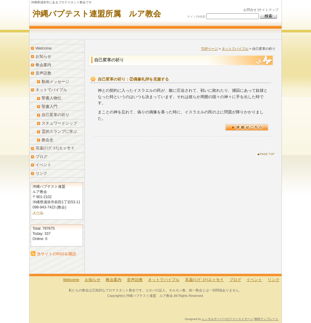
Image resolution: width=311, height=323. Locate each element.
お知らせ (43, 56)
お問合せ (250, 10)
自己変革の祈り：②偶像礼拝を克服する (133, 79)
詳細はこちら (246, 127)
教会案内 (43, 65)
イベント (43, 165)
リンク (41, 173)
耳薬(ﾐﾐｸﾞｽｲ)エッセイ (55, 148)
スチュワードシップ (59, 123)
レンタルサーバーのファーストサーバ (227, 319)
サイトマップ (268, 10)
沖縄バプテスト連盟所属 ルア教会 (96, 13)
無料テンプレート (266, 319)
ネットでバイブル (235, 48)
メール (37, 212)
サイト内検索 (196, 16)
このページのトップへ (267, 155)
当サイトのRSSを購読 (56, 254)
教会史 (47, 140)
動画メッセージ (55, 81)
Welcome (44, 48)
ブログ (41, 156)
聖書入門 (49, 106)
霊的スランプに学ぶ (59, 131)
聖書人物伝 (51, 98)
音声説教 (43, 73)
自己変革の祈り (55, 114)
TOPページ (209, 48)
